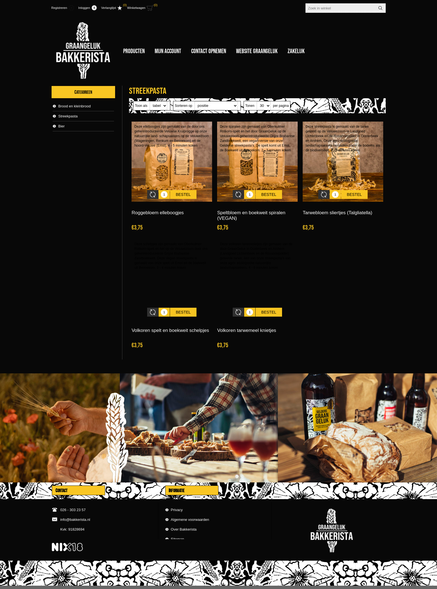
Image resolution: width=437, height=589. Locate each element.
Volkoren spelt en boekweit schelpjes (170, 322)
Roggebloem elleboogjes (158, 208)
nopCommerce (347, 583)
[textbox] (340, 8)
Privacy (177, 499)
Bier (61, 126)
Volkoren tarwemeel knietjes (246, 322)
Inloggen (84, 7)
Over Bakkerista (183, 518)
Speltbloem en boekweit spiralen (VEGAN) (251, 211)
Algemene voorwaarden (190, 508)
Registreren (59, 7)
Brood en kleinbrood (74, 106)
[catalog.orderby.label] (216, 105)
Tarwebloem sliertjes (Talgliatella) (337, 208)
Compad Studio (306, 583)
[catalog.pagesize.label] (264, 105)
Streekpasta (67, 116)
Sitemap (177, 528)
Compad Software (376, 583)
